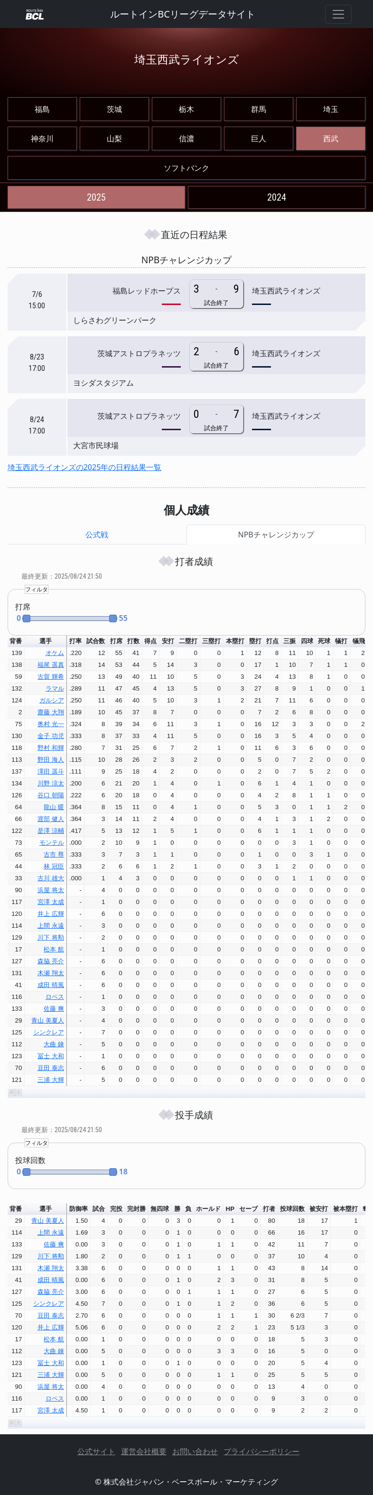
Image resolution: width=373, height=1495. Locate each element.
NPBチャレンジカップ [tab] (276, 534)
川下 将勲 (50, 937)
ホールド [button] (208, 1208)
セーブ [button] (248, 1208)
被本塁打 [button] (345, 1208)
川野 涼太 (50, 783)
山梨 (114, 138)
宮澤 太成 (50, 901)
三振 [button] (289, 641)
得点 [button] (150, 641)
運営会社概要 (144, 1451)
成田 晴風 (50, 984)
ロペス (55, 996)
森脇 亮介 (50, 961)
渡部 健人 (50, 818)
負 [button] (188, 1208)
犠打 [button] (341, 641)
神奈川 (42, 138)
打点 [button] (272, 641)
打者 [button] (269, 1208)
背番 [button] (15, 641)
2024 (276, 197)
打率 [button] (75, 641)
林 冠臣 (54, 866)
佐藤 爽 (54, 1008)
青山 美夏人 (47, 1020)
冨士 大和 (50, 1056)
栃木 (186, 109)
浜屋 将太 (50, 890)
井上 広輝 (50, 913)
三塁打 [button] (211, 641)
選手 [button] (45, 641)
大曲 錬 (54, 1044)
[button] (66, 619)
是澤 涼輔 (50, 830)
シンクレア (48, 1032)
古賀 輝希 (50, 676)
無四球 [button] (159, 1208)
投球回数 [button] (292, 1208)
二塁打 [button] (188, 641)
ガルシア (51, 700)
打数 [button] (133, 641)
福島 (42, 109)
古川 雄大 (50, 878)
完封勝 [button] (136, 1208)
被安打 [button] (318, 1208)
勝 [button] (177, 1208)
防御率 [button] (78, 1208)
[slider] (69, 618)
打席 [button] (116, 641)
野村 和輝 (50, 747)
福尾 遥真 (50, 664)
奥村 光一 (50, 724)
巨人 (258, 138)
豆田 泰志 (50, 1067)
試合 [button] (99, 1208)
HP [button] (230, 1208)
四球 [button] (307, 641)
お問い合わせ (195, 1451)
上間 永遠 (50, 925)
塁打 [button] (255, 641)
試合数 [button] (95, 641)
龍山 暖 (54, 807)
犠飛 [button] (359, 641)
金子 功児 (50, 735)
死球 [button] (324, 641)
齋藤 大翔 (50, 712)
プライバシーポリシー (261, 1451)
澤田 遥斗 (50, 771)
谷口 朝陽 (50, 795)
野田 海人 (50, 759)
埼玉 (330, 109)
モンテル (51, 842)
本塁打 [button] (235, 641)
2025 (96, 197)
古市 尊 (54, 854)
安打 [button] (168, 641)
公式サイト (96, 1451)
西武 (330, 138)
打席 (22, 606)
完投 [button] (116, 1208)
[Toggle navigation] (338, 14)
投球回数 (30, 1160)
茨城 (114, 109)
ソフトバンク (186, 168)
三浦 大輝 (50, 1079)
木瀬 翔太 (50, 973)
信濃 (186, 138)
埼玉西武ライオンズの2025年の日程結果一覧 (85, 467)
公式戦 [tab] (96, 534)
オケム (55, 652)
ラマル (55, 688)
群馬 (258, 109)
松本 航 (54, 949)
